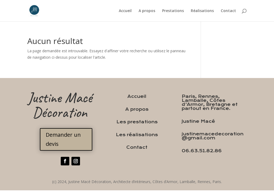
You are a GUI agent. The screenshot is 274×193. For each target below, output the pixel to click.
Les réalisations (137, 134)
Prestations (173, 11)
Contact (228, 11)
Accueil (125, 11)
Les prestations (137, 121)
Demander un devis (63, 139)
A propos (147, 11)
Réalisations (202, 11)
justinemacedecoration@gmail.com (212, 135)
